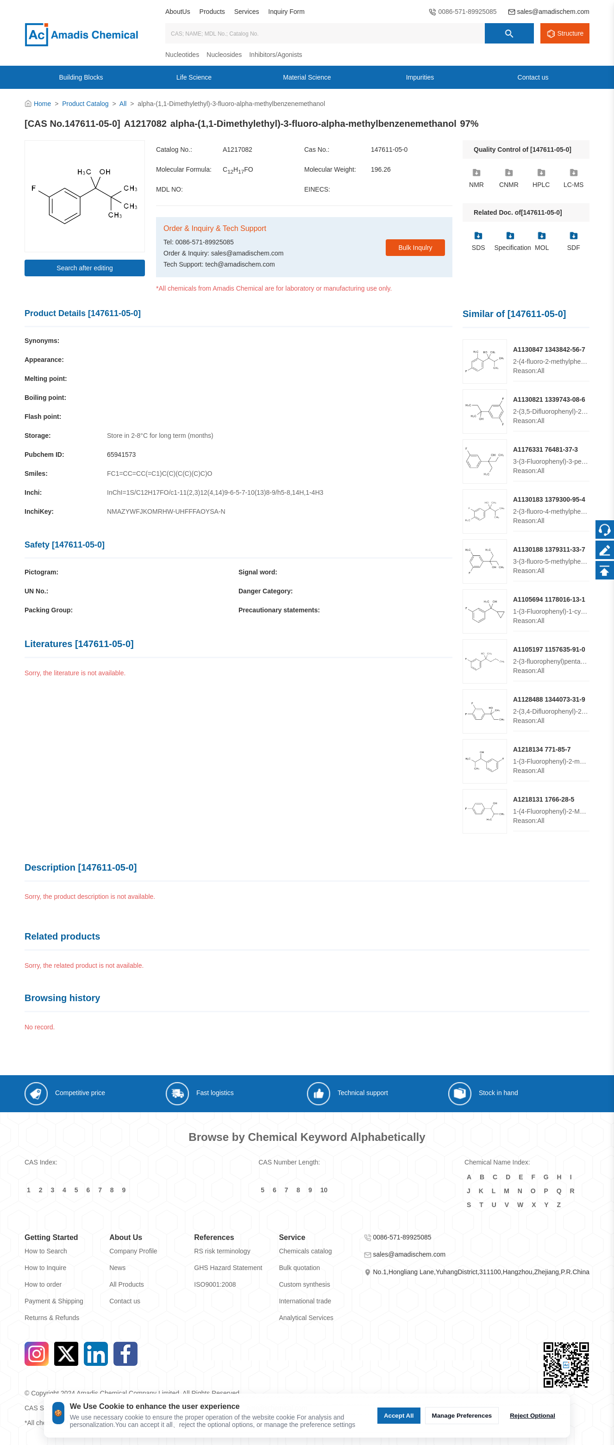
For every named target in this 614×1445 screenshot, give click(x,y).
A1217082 (237, 149)
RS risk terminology (222, 1251)
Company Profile (133, 1251)
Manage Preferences (462, 1415)
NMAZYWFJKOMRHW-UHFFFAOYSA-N (166, 511)
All (123, 103)
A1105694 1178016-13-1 (549, 599)
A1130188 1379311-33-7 (549, 549)
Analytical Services (306, 1317)
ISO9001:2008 (215, 1284)
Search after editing (84, 268)
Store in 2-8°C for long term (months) (160, 435)
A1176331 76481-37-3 (545, 449)
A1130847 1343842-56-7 (549, 349)
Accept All (399, 1415)
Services (246, 11)
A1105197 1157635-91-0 (549, 649)
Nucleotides (182, 54)
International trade (305, 1301)
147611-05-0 (389, 149)
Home (42, 103)
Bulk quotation (299, 1267)
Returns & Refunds (52, 1317)
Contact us (124, 1301)
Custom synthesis (304, 1284)
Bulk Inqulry (415, 247)
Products (212, 11)
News (117, 1267)
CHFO (238, 170)
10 (324, 1190)
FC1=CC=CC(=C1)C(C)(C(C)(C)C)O (160, 473)
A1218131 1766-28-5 (543, 799)
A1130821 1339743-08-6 (549, 399)
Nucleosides (224, 54)
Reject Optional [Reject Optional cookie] (532, 1415)
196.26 (381, 169)
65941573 (121, 454)
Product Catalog (85, 103)
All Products (126, 1284)
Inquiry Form (286, 11)
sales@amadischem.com (553, 11)
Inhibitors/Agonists (275, 54)
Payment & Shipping (54, 1301)
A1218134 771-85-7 (542, 749)
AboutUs (177, 11)
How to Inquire (45, 1267)
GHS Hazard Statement (228, 1267)
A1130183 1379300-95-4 (549, 499)
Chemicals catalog (305, 1251)
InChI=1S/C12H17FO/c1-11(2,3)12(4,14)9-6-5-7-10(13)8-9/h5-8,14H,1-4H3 (215, 492)
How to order (43, 1284)
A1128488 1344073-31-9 (549, 699)
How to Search (46, 1251)
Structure (571, 33)
